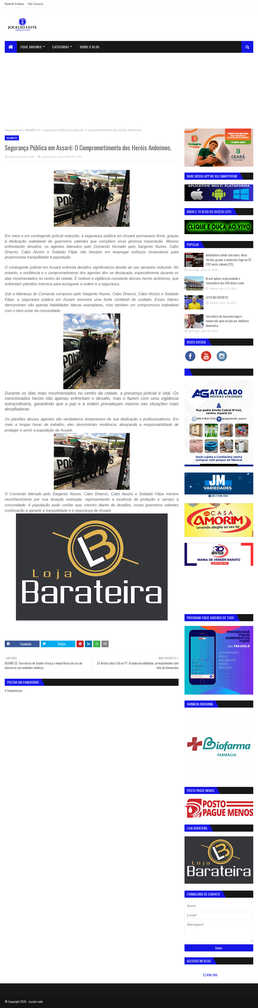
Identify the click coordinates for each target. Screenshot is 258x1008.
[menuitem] (11, 47)
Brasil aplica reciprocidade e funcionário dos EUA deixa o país (225, 280)
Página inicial (13, 130)
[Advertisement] (129, 88)
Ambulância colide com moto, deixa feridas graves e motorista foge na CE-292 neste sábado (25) (229, 260)
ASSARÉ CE (32, 130)
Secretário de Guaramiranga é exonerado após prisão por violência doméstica (227, 321)
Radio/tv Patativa (14, 4)
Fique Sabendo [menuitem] (30, 46)
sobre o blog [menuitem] (90, 46)
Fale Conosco (35, 4)
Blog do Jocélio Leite (22, 156)
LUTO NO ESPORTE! (217, 297)
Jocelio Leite (36, 1001)
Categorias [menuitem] (60, 46)
